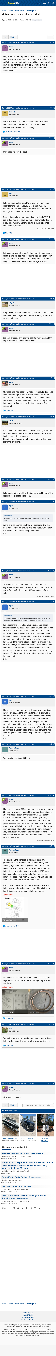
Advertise (28, 1315)
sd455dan (5, 1171)
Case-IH (22, 1180)
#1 (51, 42)
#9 (51, 416)
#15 (51, 744)
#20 (49, 1083)
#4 (51, 189)
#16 (49, 795)
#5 (50, 239)
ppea (5, 20)
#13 (51, 601)
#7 (50, 324)
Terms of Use (28, 1317)
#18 (49, 964)
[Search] (53, 3)
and (12, 132)
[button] (2, 3)
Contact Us (28, 1313)
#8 (51, 378)
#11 (51, 501)
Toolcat (26, 1201)
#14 (51, 696)
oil (40, 20)
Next (13, 37)
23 (7, 1203)
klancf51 (4, 1180)
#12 (49, 571)
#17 (51, 846)
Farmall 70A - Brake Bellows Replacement (22, 1177)
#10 (49, 479)
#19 (51, 1024)
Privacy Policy (28, 1319)
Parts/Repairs (26, 1156)
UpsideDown (6, 1156)
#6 (51, 298)
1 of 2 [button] (5, 37)
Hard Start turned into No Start (16, 1186)
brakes (35, 20)
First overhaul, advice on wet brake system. (22, 1153)
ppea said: (7, 515)
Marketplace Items (9, 1111)
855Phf (4, 1189)
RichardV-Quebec (8, 1201)
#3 (50, 138)
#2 (51, 108)
